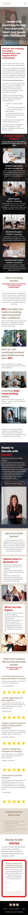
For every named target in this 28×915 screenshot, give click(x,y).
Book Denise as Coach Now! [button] (14, 42)
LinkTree (5, 909)
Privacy (23, 909)
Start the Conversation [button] (14, 893)
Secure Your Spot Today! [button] (13, 483)
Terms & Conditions (14, 909)
